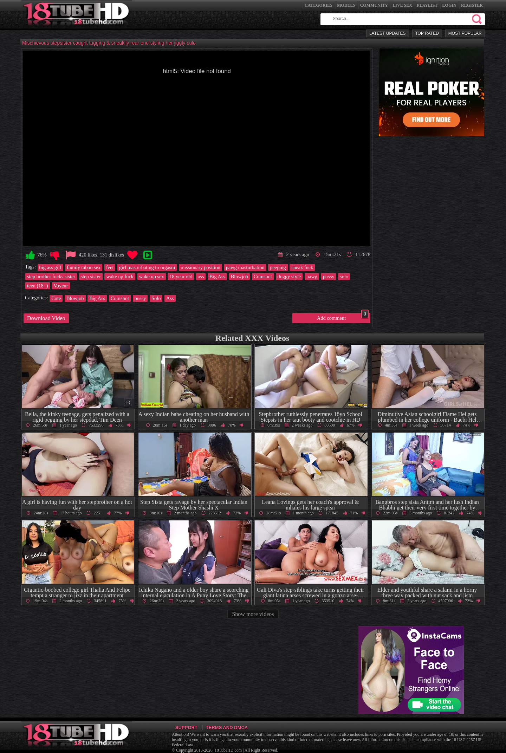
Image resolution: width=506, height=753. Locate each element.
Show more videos (253, 614)
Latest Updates (387, 33)
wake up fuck (120, 276)
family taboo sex (83, 267)
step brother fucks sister (51, 276)
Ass (170, 298)
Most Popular (465, 33)
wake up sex (151, 276)
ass (201, 276)
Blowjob (239, 276)
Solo (156, 298)
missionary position (200, 267)
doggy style (289, 276)
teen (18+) (37, 285)
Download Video (46, 318)
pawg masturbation (245, 267)
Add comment (343, 317)
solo (344, 276)
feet (110, 267)
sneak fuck (302, 267)
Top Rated (427, 33)
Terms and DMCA (227, 727)
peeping (278, 267)
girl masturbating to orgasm (147, 267)
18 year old (180, 276)
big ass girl (50, 267)
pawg (311, 276)
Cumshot (263, 276)
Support (186, 727)
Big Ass (217, 276)
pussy (329, 276)
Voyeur (60, 285)
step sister (91, 276)
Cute (56, 298)
